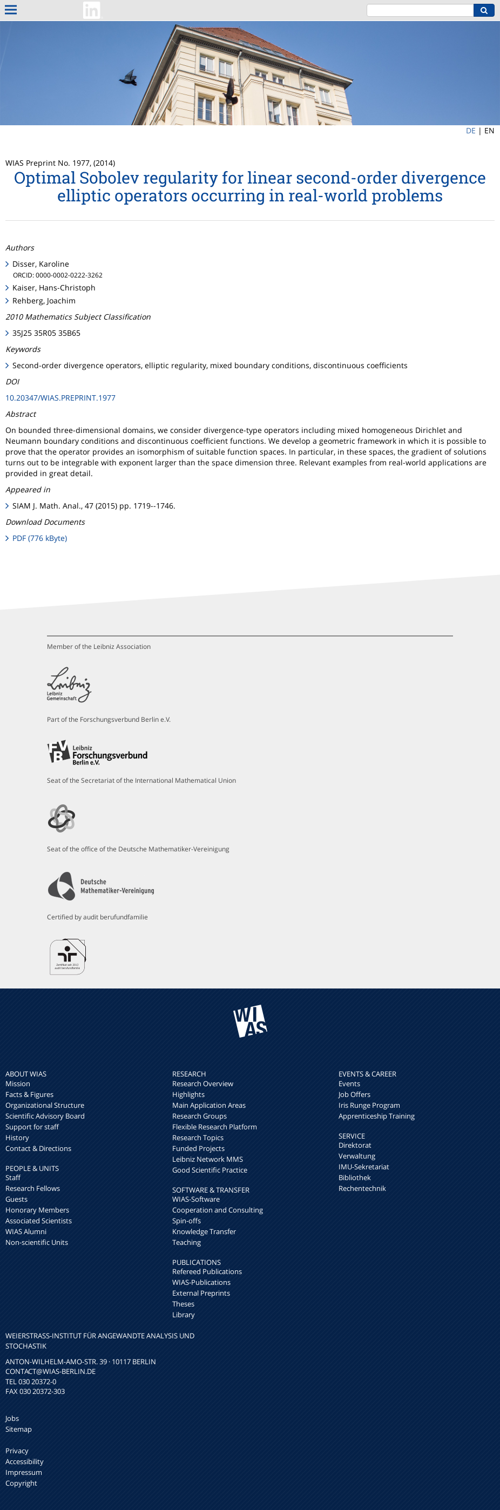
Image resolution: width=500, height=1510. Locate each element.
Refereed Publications (207, 1271)
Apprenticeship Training (377, 1116)
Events (349, 1083)
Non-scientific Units (36, 1242)
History (17, 1137)
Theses (183, 1304)
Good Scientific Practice (209, 1170)
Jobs (12, 1418)
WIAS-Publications (201, 1282)
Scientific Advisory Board (45, 1116)
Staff (13, 1177)
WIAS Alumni (25, 1231)
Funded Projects (198, 1148)
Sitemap (18, 1429)
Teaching (186, 1242)
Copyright (21, 1483)
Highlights (188, 1094)
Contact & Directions (38, 1148)
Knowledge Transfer (204, 1231)
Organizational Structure (44, 1105)
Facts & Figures (29, 1094)
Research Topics (198, 1137)
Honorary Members (37, 1210)
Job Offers (354, 1094)
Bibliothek (355, 1177)
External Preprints (201, 1293)
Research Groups (199, 1116)
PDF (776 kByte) (39, 538)
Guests (16, 1199)
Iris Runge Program (369, 1105)
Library (183, 1314)
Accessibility (24, 1461)
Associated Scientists (38, 1220)
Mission (17, 1083)
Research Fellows (32, 1188)
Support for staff (32, 1127)
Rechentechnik (362, 1188)
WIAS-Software (196, 1199)
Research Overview (202, 1083)
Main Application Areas (209, 1105)
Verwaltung (357, 1156)
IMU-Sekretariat (364, 1167)
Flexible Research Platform (214, 1127)
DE (471, 130)
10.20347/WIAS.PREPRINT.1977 (60, 397)
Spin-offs (186, 1220)
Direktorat (355, 1145)
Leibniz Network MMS (207, 1159)
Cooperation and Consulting (217, 1210)
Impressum (23, 1472)
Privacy (17, 1450)
